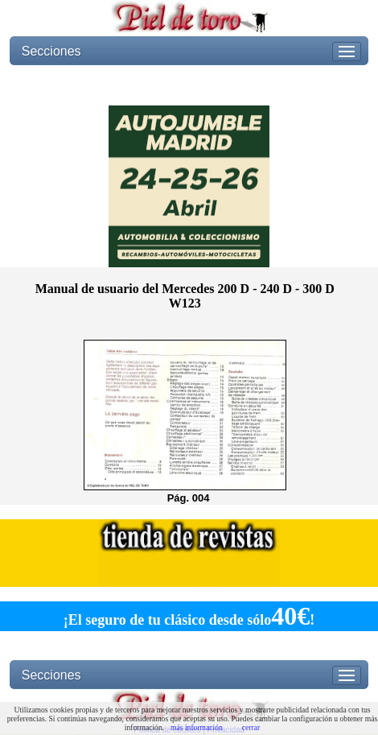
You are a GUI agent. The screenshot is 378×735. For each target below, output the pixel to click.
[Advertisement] (189, 85)
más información (197, 727)
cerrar (251, 727)
